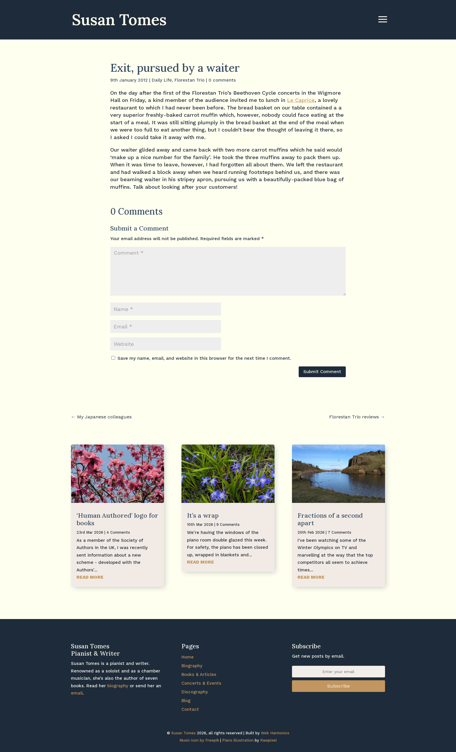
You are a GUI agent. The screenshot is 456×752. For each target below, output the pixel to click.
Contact (190, 709)
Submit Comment (322, 371)
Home (187, 657)
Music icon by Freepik (199, 740)
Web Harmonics (275, 733)
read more (90, 577)
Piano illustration (238, 740)
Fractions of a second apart (330, 519)
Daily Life (162, 80)
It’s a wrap (203, 515)
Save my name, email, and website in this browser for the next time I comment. (204, 358)
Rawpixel (268, 740)
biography (117, 685)
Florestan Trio (189, 80)
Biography (191, 665)
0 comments (222, 80)
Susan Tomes (183, 733)
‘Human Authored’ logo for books (117, 519)
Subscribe (338, 686)
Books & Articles (198, 674)
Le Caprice (301, 100)
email (77, 693)
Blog (185, 700)
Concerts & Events (201, 683)
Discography (194, 692)
